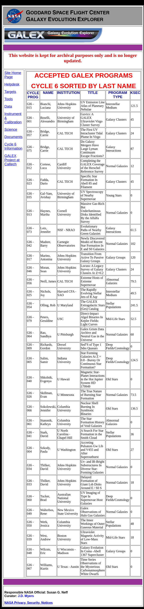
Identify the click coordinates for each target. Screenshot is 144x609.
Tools (8, 99)
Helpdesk (11, 84)
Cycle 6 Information (13, 146)
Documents (13, 137)
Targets (10, 92)
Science (10, 130)
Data (8, 106)
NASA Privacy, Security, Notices (28, 602)
